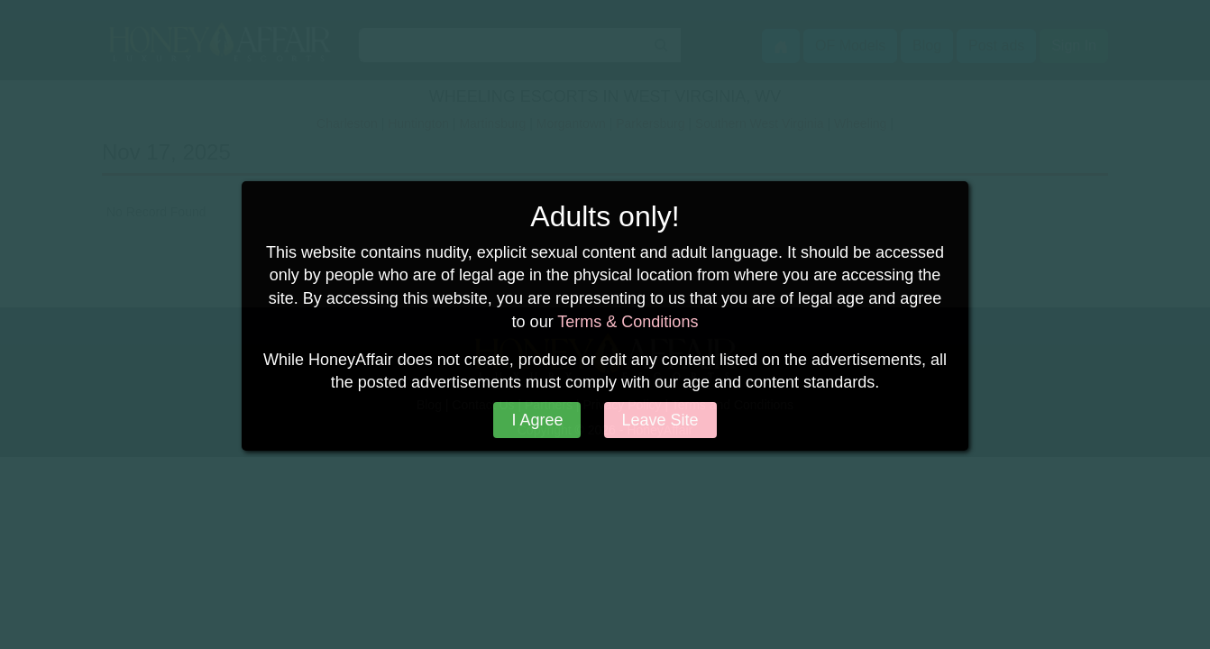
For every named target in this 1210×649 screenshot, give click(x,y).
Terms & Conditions (627, 322)
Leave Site (660, 420)
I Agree (537, 420)
